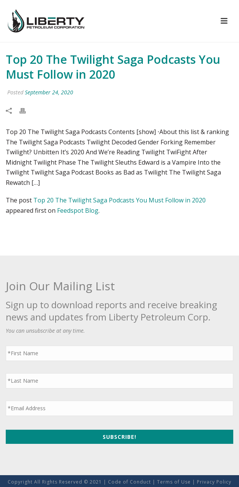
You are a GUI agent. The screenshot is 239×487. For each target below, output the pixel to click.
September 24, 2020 (49, 92)
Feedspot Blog (77, 210)
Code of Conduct (129, 482)
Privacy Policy (214, 482)
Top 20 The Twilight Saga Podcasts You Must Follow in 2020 (119, 200)
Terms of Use (174, 482)
